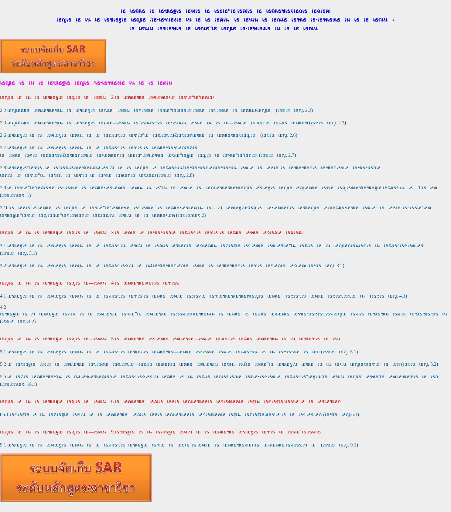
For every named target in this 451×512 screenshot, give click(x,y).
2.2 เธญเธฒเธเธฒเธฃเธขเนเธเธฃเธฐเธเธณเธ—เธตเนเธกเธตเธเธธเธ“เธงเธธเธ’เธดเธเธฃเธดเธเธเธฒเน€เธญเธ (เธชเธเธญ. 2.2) (156, 110)
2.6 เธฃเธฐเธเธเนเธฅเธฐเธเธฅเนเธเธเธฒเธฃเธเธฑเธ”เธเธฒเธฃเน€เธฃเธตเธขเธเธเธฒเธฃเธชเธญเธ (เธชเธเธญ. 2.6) (148, 135)
